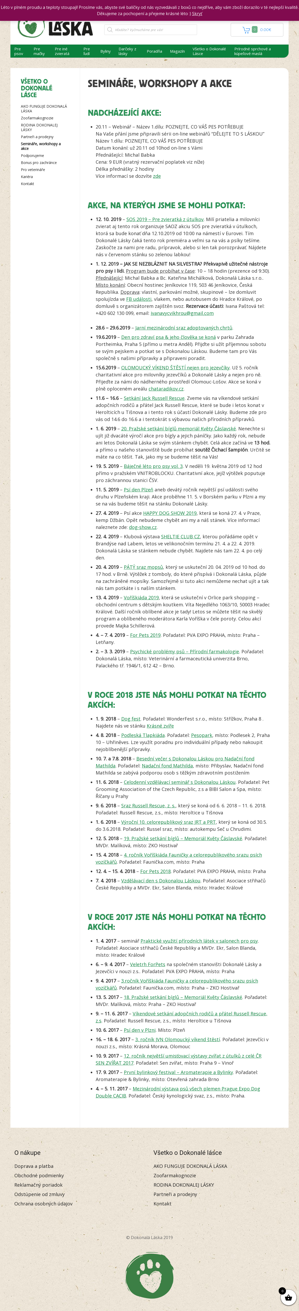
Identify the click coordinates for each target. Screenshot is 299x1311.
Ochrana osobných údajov (43, 1203)
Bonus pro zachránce (39, 162)
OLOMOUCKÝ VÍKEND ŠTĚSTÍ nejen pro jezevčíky (175, 367)
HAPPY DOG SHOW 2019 (170, 513)
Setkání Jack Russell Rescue (154, 398)
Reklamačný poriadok (38, 1185)
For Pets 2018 (155, 871)
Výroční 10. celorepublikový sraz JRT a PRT (168, 822)
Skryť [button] (197, 13)
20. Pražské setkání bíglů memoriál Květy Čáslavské (178, 428)
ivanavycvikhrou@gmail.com (182, 313)
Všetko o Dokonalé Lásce (209, 51)
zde (157, 176)
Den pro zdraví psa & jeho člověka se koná (168, 337)
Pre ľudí (86, 51)
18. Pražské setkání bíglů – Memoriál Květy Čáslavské (183, 997)
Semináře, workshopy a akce (41, 146)
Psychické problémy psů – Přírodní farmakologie (184, 651)
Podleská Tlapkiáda (143, 735)
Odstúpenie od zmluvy (39, 1194)
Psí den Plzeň (138, 489)
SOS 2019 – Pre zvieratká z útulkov (165, 219)
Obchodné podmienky (39, 1175)
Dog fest (131, 719)
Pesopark (201, 735)
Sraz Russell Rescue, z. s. (148, 805)
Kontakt (27, 183)
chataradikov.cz (166, 389)
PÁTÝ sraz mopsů (143, 567)
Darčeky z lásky (127, 51)
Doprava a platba (33, 1166)
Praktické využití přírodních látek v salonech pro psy (199, 941)
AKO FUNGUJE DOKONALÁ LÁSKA (44, 108)
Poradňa (154, 51)
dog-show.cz (143, 527)
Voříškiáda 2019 (141, 597)
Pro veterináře (33, 169)
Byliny (105, 51)
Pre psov (18, 51)
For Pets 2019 (145, 635)
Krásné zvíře (160, 726)
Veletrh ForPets (147, 964)
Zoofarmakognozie (37, 117)
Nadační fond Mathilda (167, 766)
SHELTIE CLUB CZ (180, 536)
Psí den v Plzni (140, 1030)
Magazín (177, 51)
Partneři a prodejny (37, 136)
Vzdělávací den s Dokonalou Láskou (160, 880)
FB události (138, 299)
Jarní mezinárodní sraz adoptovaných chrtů (183, 328)
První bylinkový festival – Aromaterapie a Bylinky (178, 1072)
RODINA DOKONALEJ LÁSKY (39, 127)
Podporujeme (32, 155)
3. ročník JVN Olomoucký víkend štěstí (177, 1039)
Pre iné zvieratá (62, 51)
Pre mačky (39, 51)
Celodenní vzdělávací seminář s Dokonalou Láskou (180, 782)
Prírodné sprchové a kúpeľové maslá (252, 51)
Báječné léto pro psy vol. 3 (153, 466)
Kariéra (27, 176)
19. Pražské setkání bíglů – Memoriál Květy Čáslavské (183, 838)
